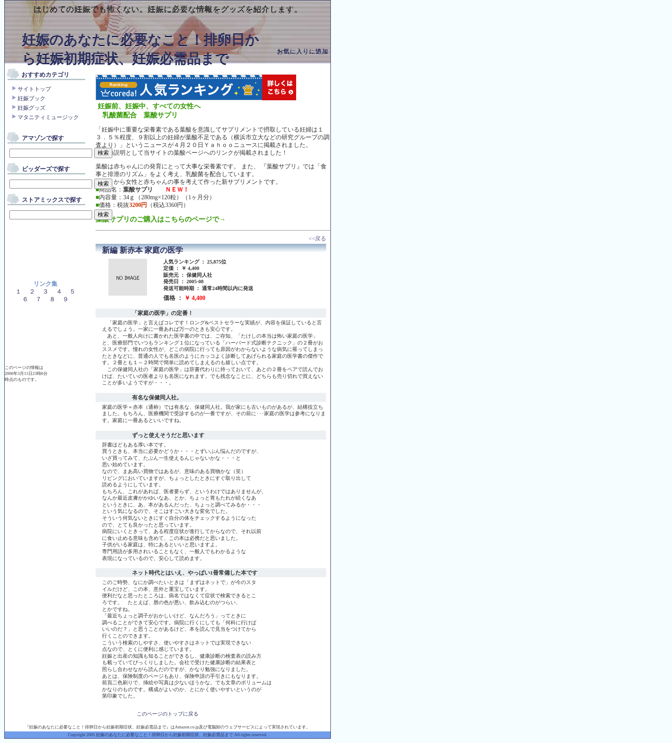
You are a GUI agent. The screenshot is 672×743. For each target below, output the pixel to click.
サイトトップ (34, 89)
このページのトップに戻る (167, 714)
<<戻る (317, 238)
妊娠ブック (31, 98)
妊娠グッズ (31, 108)
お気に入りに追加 (302, 51)
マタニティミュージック (48, 117)
